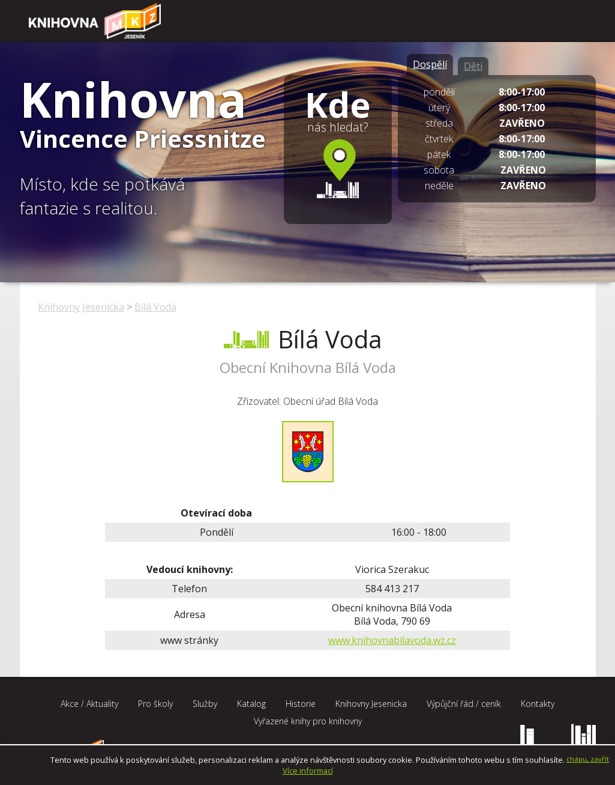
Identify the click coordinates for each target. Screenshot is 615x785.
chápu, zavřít (587, 758)
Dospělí (430, 64)
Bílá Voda (155, 307)
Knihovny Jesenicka (81, 307)
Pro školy (155, 703)
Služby (205, 703)
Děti (473, 66)
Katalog (251, 703)
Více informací (308, 770)
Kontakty (537, 703)
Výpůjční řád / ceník (464, 703)
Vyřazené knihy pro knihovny (308, 721)
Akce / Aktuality (89, 703)
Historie (301, 703)
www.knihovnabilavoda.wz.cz (392, 640)
